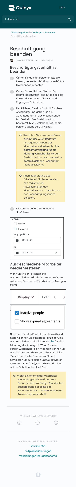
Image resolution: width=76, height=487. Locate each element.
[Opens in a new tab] (38, 474)
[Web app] (35, 32)
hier (52, 341)
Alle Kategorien (19, 32)
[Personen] (49, 32)
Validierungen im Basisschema (38, 456)
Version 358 (38, 446)
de (61, 7)
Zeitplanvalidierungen (38, 451)
